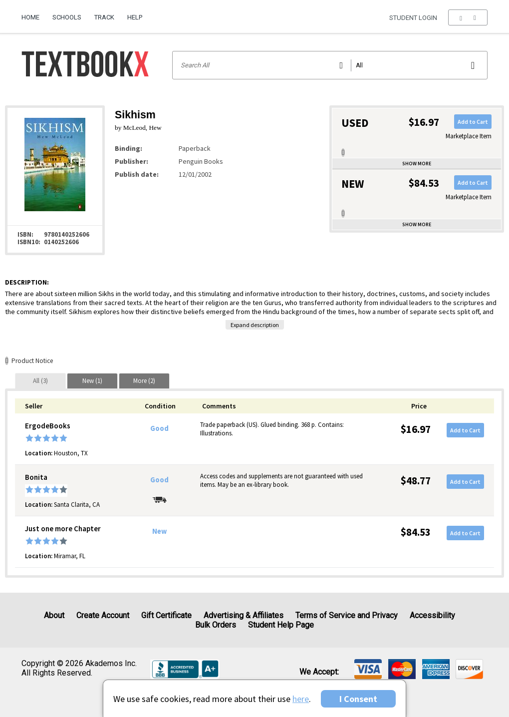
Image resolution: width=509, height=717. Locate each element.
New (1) (92, 380)
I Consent (358, 699)
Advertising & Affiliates (243, 615)
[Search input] (330, 65)
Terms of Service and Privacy (346, 615)
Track (104, 17)
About (54, 615)
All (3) (40, 380)
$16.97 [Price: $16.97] (416, 429)
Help (134, 17)
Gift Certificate (166, 615)
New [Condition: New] (159, 531)
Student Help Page (281, 625)
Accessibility (432, 615)
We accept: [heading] (319, 672)
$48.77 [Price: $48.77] (416, 480)
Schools (66, 17)
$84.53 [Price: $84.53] (416, 532)
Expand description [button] (255, 325)
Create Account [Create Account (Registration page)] (102, 615)
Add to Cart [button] (473, 121)
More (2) (144, 380)
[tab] (40, 380)
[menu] (468, 17)
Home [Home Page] (30, 17)
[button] (468, 17)
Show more (416, 163)
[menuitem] (33, 13)
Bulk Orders (215, 625)
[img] (368, 669)
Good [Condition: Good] (159, 428)
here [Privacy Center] (300, 699)
